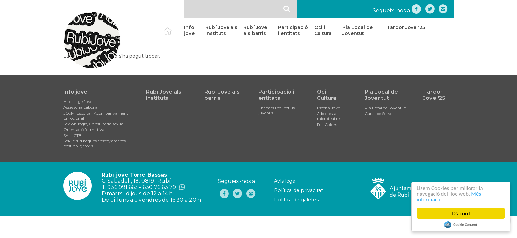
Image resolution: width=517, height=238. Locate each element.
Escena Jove (328, 107)
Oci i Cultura (323, 30)
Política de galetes (296, 200)
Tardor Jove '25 (406, 27)
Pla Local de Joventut (357, 30)
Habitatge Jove (77, 101)
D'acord (461, 213)
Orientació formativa (83, 129)
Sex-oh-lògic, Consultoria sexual (93, 123)
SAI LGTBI (73, 135)
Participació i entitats (293, 30)
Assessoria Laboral (80, 107)
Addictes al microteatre (328, 116)
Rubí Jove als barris (255, 30)
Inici (173, 27)
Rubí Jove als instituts (221, 30)
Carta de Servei (379, 113)
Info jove (189, 30)
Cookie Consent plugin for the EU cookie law (460, 224)
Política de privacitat (298, 190)
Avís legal (285, 181)
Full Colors (327, 124)
